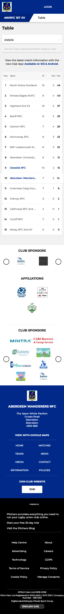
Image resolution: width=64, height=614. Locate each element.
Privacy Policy (48, 568)
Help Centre (19, 542)
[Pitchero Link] (34, 508)
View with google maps (32, 435)
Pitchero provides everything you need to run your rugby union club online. (33, 516)
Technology (19, 559)
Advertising (19, 551)
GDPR (48, 559)
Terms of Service (19, 568)
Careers (48, 551)
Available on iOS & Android (41, 63)
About (48, 542)
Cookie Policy (19, 576)
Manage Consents (48, 576)
